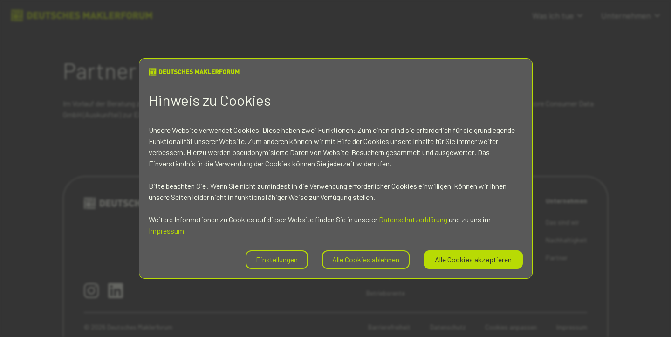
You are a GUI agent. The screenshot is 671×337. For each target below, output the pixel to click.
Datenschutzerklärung (413, 219)
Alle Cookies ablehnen (365, 259)
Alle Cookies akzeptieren (473, 259)
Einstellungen (277, 259)
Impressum (166, 230)
